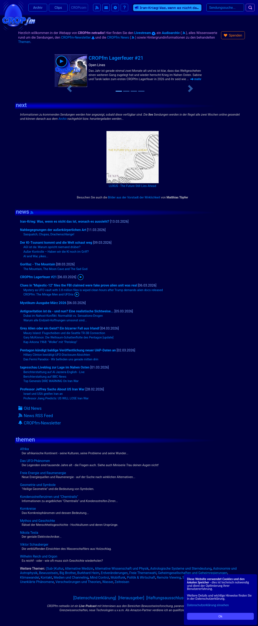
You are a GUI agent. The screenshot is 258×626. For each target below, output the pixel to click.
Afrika (24, 449)
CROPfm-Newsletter (78, 37)
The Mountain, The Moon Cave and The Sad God (55, 269)
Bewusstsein (48, 573)
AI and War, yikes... (35, 256)
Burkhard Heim (88, 573)
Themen (24, 42)
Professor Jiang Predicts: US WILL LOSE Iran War (56, 398)
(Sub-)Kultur (54, 568)
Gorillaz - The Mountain (37, 264)
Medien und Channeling (71, 577)
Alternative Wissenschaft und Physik (122, 568)
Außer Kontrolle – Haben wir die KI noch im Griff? (56, 252)
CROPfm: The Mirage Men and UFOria (48, 294)
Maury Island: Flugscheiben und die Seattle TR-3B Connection (64, 333)
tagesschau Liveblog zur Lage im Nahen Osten (55, 367)
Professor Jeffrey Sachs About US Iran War (52, 389)
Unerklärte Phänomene (37, 582)
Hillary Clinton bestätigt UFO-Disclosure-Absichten (56, 355)
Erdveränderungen (114, 573)
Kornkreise (28, 509)
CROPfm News (118, 37)
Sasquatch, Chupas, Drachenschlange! (48, 234)
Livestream (144, 33)
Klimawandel (29, 577)
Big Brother (67, 573)
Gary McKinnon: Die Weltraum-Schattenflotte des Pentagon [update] (68, 337)
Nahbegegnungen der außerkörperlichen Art (53, 230)
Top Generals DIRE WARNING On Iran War (51, 381)
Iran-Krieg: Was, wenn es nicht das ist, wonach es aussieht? (64, 221)
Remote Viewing (169, 577)
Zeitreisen (122, 582)
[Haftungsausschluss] (166, 597)
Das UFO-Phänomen (35, 461)
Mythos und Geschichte (37, 521)
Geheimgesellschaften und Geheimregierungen (192, 573)
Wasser (107, 582)
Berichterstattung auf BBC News (44, 377)
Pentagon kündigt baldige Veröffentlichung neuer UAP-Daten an (68, 350)
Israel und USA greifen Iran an (43, 394)
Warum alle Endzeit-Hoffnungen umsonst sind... (55, 320)
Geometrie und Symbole (38, 485)
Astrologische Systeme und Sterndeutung (180, 568)
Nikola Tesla (29, 533)
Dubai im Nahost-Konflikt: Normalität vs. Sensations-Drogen (63, 316)
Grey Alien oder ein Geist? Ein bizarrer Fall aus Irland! (60, 328)
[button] (233, 35)
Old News (30, 408)
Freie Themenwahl (142, 573)
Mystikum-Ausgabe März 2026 (43, 303)
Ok (221, 616)
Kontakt (46, 577)
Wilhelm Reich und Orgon (38, 556)
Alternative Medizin (79, 568)
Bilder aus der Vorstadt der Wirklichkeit (134, 197)
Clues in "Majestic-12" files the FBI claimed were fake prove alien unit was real (78, 285)
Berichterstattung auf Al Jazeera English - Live (54, 372)
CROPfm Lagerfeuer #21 (116, 58)
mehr (195, 79)
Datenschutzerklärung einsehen (208, 605)
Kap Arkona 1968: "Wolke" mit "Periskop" (50, 342)
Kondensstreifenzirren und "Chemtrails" (49, 497)
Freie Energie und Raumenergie (43, 473)
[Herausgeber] (131, 597)
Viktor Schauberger (34, 544)
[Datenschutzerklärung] (94, 597)
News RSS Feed (35, 415)
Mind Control (99, 577)
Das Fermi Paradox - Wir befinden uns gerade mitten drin (60, 359)
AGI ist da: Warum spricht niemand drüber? (51, 247)
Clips (58, 8)
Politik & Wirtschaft (141, 577)
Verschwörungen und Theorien (78, 582)
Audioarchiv (171, 33)
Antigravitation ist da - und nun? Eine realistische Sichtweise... (67, 311)
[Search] (225, 8)
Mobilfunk (118, 577)
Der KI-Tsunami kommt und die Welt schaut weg (56, 243)
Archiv (38, 8)
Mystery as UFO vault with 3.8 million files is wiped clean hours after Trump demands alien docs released (93, 290)
